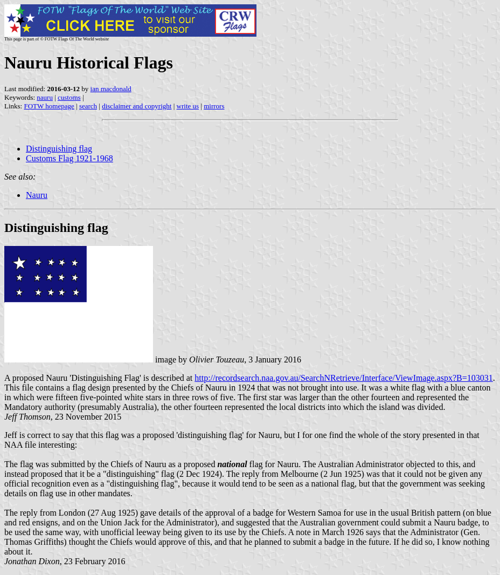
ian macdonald (111, 89)
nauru (45, 97)
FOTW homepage (49, 106)
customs (69, 97)
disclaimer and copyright (136, 106)
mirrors (214, 106)
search (88, 106)
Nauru (36, 195)
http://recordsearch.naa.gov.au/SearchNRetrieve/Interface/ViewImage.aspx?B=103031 (343, 377)
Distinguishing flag (59, 148)
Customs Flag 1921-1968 (69, 158)
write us (188, 106)
